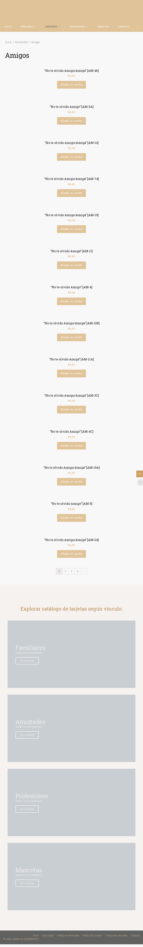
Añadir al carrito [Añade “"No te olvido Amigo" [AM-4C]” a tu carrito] (71, 448)
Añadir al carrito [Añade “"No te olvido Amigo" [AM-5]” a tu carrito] (71, 520)
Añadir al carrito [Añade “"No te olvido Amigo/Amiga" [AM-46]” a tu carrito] (71, 87)
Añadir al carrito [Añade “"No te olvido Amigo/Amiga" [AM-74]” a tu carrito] (71, 195)
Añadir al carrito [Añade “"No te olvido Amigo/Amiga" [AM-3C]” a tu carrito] (71, 412)
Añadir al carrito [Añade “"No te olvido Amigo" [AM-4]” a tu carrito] (71, 304)
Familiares (31, 29)
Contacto (123, 29)
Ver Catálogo (27, 663)
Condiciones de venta (116, 938)
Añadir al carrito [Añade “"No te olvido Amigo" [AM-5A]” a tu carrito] (71, 123)
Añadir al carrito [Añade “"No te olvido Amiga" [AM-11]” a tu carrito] (71, 268)
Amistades (55, 29)
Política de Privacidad (68, 938)
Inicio (8, 29)
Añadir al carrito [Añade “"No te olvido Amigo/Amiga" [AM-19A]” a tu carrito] (71, 484)
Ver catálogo (27, 737)
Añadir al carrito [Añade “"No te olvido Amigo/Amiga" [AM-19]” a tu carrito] (71, 232)
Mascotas (103, 29)
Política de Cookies (92, 938)
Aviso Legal (48, 938)
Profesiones (81, 29)
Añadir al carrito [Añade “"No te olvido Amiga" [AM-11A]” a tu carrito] (71, 376)
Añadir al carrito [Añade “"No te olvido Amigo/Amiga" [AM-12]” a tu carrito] (71, 159)
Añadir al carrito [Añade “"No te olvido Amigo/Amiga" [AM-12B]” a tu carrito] (71, 340)
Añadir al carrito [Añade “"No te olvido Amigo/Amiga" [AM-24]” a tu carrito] (71, 556)
